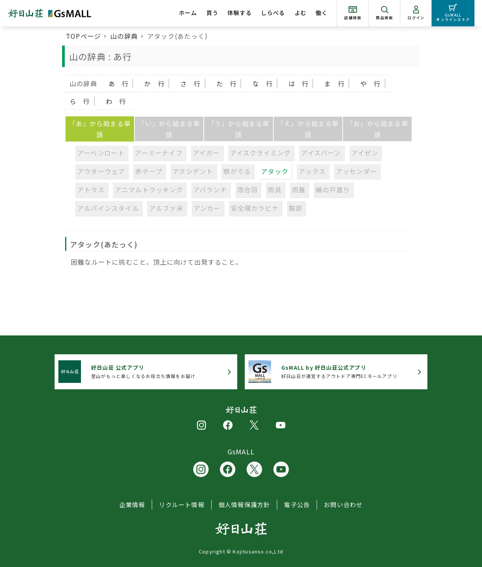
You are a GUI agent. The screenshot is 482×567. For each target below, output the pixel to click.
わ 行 (116, 101)
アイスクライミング (260, 152)
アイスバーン (321, 152)
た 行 (227, 83)
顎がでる (237, 171)
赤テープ (148, 171)
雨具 (274, 189)
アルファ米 (166, 208)
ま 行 (334, 83)
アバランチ (210, 189)
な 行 (262, 83)
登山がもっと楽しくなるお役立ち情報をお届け (143, 371)
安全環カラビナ (255, 208)
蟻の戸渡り (333, 189)
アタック (274, 171)
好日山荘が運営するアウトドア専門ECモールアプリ (339, 371)
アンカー (207, 208)
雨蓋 (298, 189)
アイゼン (364, 152)
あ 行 (118, 83)
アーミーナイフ (158, 152)
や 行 (370, 83)
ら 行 (80, 101)
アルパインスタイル (108, 208)
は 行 (298, 83)
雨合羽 (247, 189)
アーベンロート (101, 152)
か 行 (154, 83)
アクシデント (192, 171)
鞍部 (295, 208)
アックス (312, 171)
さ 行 (190, 83)
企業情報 (132, 504)
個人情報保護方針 (244, 504)
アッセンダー (356, 171)
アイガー (206, 152)
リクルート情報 (181, 504)
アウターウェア (101, 171)
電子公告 (297, 504)
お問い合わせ (343, 504)
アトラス (91, 189)
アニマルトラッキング (149, 189)
